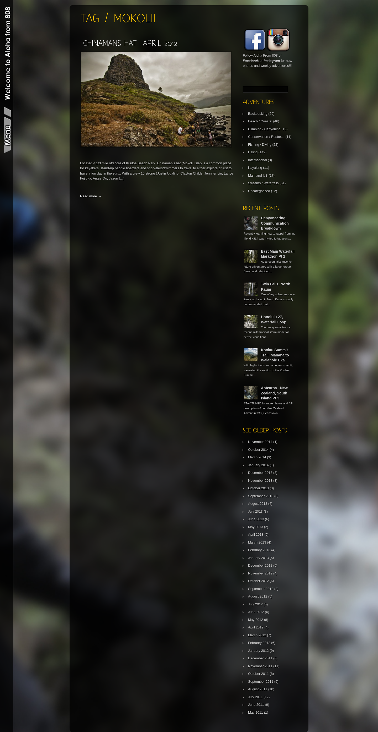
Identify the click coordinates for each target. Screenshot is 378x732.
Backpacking (257, 114)
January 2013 (258, 558)
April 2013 (256, 534)
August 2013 (257, 504)
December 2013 (260, 473)
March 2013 (257, 542)
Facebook (251, 61)
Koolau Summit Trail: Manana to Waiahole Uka (275, 355)
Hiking (253, 152)
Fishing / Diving (259, 145)
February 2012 (259, 643)
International (257, 160)
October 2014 (258, 450)
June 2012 (256, 612)
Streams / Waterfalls (263, 183)
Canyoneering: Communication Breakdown (275, 223)
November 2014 (260, 442)
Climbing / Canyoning (264, 129)
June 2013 (256, 519)
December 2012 (260, 565)
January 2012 (258, 651)
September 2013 (260, 496)
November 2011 (260, 666)
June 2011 (256, 705)
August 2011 (257, 689)
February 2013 (259, 550)
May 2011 (255, 712)
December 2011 (260, 658)
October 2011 (258, 674)
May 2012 (255, 620)
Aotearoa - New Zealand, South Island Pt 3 (274, 393)
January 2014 (258, 465)
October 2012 (258, 581)
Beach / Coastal (260, 121)
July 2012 (255, 604)
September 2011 (260, 682)
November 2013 (260, 480)
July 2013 (255, 511)
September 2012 (260, 589)
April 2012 (256, 627)
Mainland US (257, 175)
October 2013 (258, 488)
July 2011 (255, 697)
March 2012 (257, 635)
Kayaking (255, 168)
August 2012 (257, 596)
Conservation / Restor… (266, 137)
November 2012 (260, 573)
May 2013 (255, 527)
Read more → (90, 196)
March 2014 (257, 457)
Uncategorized (259, 191)
